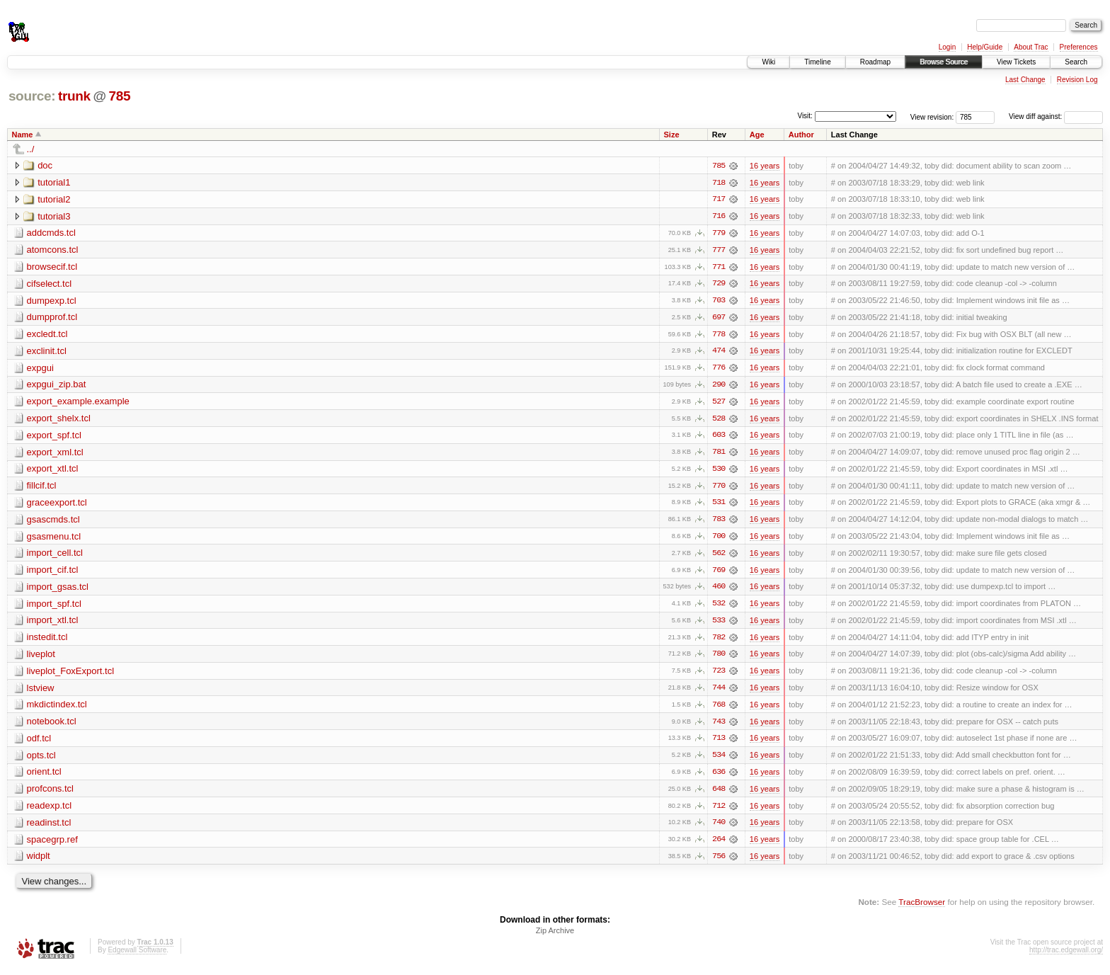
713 (718, 743)
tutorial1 (54, 182)
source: (31, 96)
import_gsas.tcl (57, 590)
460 (718, 590)
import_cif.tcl (53, 573)
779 (718, 233)
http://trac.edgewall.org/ (1066, 956)
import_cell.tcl (55, 556)
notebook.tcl (51, 726)
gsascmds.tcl (53, 522)
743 (718, 726)
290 (718, 386)
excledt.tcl (47, 335)
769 (718, 573)
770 (718, 488)
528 (718, 420)
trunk (74, 96)
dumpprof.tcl (52, 318)
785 (119, 96)
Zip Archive (555, 937)
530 (718, 471)
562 (718, 556)
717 (718, 199)
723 (718, 675)
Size (672, 134)
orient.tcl (44, 777)
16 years (764, 165)
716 (718, 216)
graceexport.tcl (57, 505)
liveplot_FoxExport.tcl (71, 675)
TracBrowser (921, 908)
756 (718, 862)
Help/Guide (984, 47)
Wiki (768, 62)
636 (718, 777)
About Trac (1031, 47)
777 (718, 250)
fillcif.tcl (42, 488)
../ (31, 149)
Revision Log (1077, 80)
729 (718, 284)
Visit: (805, 116)
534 (718, 760)
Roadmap (875, 62)
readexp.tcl (49, 811)
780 (718, 658)
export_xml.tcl (55, 454)
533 (718, 624)
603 (718, 437)
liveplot (41, 658)
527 (718, 403)
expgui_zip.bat (56, 386)
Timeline (817, 62)
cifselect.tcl (49, 284)
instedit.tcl (47, 641)
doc (45, 165)
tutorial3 (54, 216)
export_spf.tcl (54, 437)
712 (718, 811)
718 (718, 182)
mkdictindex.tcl (57, 709)
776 (718, 369)
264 (718, 845)
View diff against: (1056, 116)
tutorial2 (54, 199)
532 (718, 607)
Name (22, 134)
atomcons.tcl (53, 250)
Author (801, 134)
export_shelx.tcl (59, 420)
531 (718, 505)
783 (718, 522)
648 (718, 794)
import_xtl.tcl (53, 624)
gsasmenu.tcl (54, 539)
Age (757, 134)
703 (718, 301)
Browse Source (944, 62)
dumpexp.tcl (51, 301)
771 (718, 267)
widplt (38, 862)
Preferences (1079, 47)
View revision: (932, 116)
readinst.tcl (49, 828)
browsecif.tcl (52, 267)
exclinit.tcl (47, 352)
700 (718, 539)
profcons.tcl (50, 794)
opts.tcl (41, 760)
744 (718, 692)
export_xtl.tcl (53, 471)
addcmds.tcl (51, 233)
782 (718, 641)
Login (947, 47)
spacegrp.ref (52, 845)
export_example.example (78, 403)
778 (718, 335)
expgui (40, 369)
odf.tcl (39, 743)
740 (718, 828)
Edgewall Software (137, 956)
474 (718, 352)
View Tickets (1016, 62)
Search (1076, 62)
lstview (41, 692)
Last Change (1025, 80)
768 (718, 709)
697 (718, 318)
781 (718, 454)
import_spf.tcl (54, 607)
